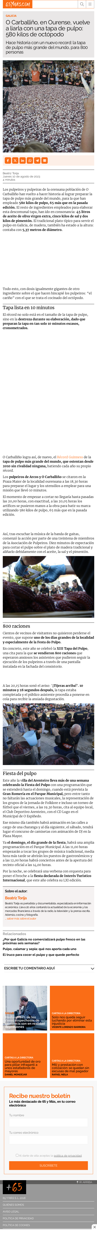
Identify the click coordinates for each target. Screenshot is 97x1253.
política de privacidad (68, 1155)
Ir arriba (84, 1182)
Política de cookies (16, 1225)
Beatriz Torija (11, 173)
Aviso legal (11, 1211)
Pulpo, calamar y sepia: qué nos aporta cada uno (39, 949)
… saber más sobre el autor (20, 918)
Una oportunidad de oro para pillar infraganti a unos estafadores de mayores (23, 1066)
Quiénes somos (13, 1204)
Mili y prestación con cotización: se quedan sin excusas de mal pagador (70, 1068)
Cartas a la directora (66, 1013)
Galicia (11, 15)
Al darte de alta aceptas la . (49, 1155)
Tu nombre (16, 1115)
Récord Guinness (69, 457)
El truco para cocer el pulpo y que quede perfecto (41, 955)
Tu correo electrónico (23, 1132)
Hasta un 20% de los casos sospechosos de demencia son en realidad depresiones (25, 1022)
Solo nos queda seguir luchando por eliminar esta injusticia (72, 1020)
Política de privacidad (18, 1218)
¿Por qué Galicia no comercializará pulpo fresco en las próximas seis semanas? (44, 941)
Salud (9, 1013)
